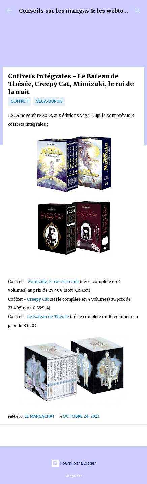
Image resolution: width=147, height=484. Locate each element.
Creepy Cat (38, 299)
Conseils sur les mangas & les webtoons (76, 10)
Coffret (20, 101)
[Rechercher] (138, 11)
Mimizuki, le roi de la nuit (53, 281)
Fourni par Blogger (73, 463)
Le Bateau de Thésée (48, 316)
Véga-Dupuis (49, 101)
